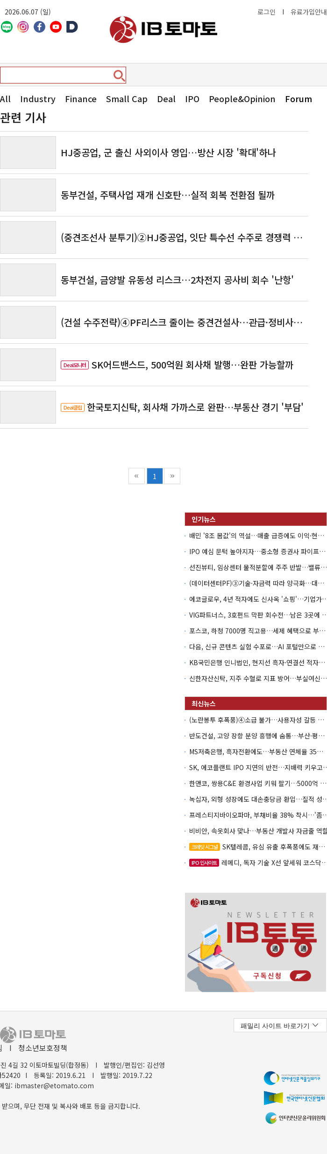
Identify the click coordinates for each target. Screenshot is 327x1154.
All (5, 98)
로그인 (266, 11)
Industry (38, 98)
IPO (192, 98)
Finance (81, 98)
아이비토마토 (163, 29)
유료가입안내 (309, 11)
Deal (166, 98)
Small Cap (127, 98)
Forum (298, 98)
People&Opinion (242, 98)
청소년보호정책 (42, 1047)
